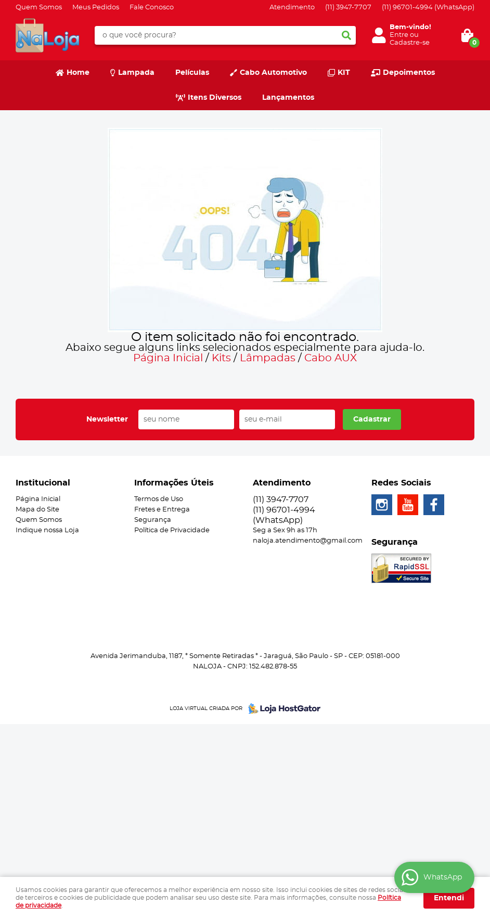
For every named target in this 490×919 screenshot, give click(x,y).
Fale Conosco (152, 7)
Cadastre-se (410, 43)
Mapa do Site (37, 509)
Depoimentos (409, 72)
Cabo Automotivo (273, 72)
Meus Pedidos (95, 7)
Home (78, 72)
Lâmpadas (267, 358)
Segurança (152, 520)
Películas (192, 72)
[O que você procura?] (346, 35)
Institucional (43, 483)
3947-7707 (348, 7)
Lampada (136, 72)
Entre (399, 35)
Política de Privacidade (172, 530)
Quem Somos (39, 7)
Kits (221, 358)
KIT (344, 72)
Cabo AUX (330, 358)
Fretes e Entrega (162, 509)
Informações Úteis (174, 483)
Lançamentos (288, 97)
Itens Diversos (214, 97)
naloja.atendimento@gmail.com (308, 540)
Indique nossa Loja (47, 530)
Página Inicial (168, 358)
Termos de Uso (158, 499)
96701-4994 (428, 7)
